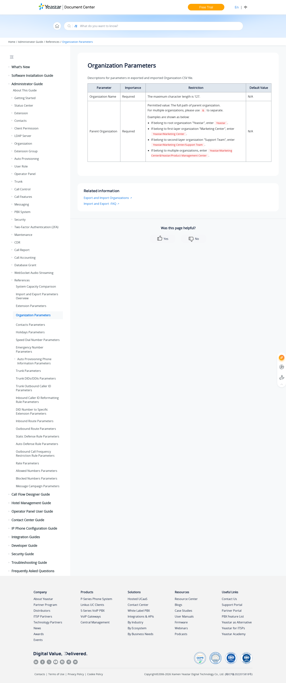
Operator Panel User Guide (32, 511)
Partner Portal (231, 611)
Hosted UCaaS (137, 599)
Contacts (20, 121)
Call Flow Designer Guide (30, 494)
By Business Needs (140, 634)
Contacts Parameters (30, 325)
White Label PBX (139, 611)
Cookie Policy (95, 674)
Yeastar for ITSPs (233, 628)
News (37, 628)
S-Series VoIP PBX (93, 611)
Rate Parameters (27, 463)
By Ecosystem (137, 628)
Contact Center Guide (27, 520)
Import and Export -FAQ (100, 204)
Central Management (95, 622)
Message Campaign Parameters (37, 486)
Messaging (21, 204)
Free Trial (206, 7)
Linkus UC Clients (92, 605)
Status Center (23, 105)
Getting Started (25, 98)
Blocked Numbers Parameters (36, 478)
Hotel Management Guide (31, 503)
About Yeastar (43, 599)
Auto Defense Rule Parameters (37, 444)
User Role (21, 166)
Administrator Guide (30, 42)
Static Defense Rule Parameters (37, 436)
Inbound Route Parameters (34, 421)
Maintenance (23, 235)
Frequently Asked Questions (32, 571)
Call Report (22, 250)
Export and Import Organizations (106, 198)
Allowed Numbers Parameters (36, 471)
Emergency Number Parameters (29, 349)
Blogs (178, 605)
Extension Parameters (31, 306)
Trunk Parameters (28, 371)
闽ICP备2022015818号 (239, 674)
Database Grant (25, 265)
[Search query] (159, 26)
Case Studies (183, 611)
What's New (20, 67)
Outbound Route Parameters (36, 429)
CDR (17, 242)
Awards (39, 634)
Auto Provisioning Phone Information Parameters (34, 361)
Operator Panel (25, 174)
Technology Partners (48, 622)
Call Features (23, 197)
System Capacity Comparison (36, 286)
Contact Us (229, 599)
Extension (21, 113)
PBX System (22, 212)
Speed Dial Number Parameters (38, 340)
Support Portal (232, 605)
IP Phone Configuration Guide (34, 528)
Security (20, 220)
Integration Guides (25, 537)
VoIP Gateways (91, 616)
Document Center (79, 7)
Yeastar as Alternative (237, 622)
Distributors (42, 611)
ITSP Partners (43, 616)
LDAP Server (22, 136)
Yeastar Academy (234, 634)
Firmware (181, 622)
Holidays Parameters (30, 332)
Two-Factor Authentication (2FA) (36, 227)
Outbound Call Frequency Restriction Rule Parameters (35, 454)
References (52, 42)
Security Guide (22, 554)
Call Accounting (25, 258)
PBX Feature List (233, 616)
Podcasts (181, 634)
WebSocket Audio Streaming (33, 273)
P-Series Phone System (96, 599)
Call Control (22, 189)
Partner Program (45, 605)
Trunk (18, 182)
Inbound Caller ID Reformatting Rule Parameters (37, 400)
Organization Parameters (77, 42)
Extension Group (26, 151)
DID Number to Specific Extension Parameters (32, 411)
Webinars (181, 628)
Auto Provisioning (26, 159)
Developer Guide (24, 545)
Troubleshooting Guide (29, 562)
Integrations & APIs (141, 616)
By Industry (135, 622)
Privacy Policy (76, 674)
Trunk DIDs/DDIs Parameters (36, 378)
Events (38, 640)
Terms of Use (56, 674)
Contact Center (138, 605)
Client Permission (26, 128)
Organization (23, 143)
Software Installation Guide (32, 75)
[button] (9, 67)
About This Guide (25, 90)
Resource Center (186, 599)
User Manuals (184, 616)
